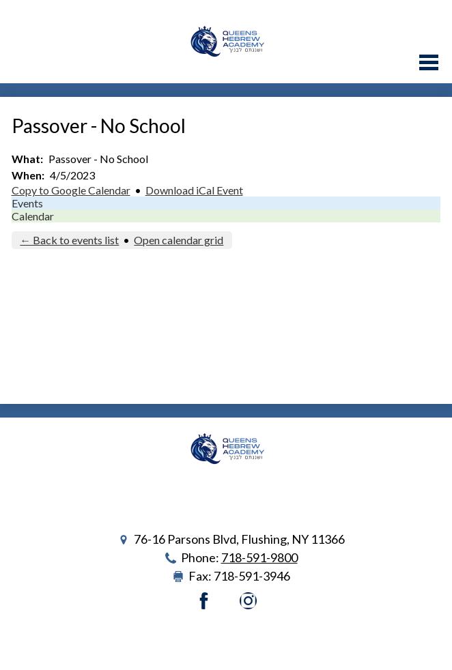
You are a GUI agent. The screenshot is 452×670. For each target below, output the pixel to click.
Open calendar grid (178, 239)
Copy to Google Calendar (71, 190)
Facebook (203, 600)
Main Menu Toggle (428, 62)
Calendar (33, 215)
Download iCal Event (194, 190)
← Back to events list (69, 239)
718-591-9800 (259, 557)
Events (27, 202)
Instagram (248, 600)
